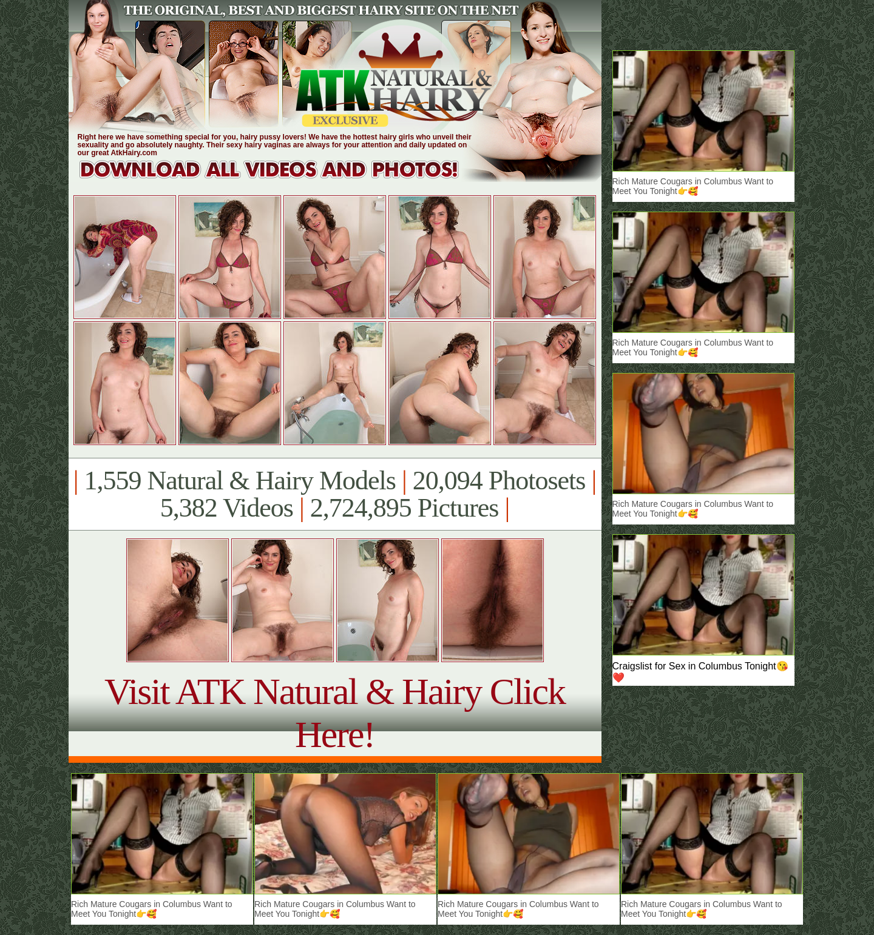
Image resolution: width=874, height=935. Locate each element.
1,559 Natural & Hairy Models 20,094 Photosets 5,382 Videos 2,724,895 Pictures (334, 494)
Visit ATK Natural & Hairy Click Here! (334, 713)
